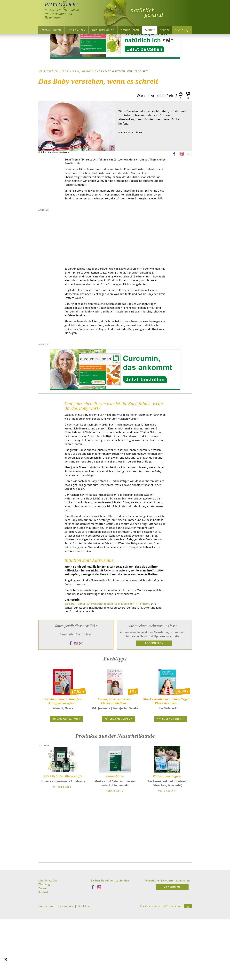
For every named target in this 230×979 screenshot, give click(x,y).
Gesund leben (130, 30)
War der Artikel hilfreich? (157, 126)
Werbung (44, 956)
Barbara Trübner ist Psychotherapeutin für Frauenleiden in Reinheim (110, 675)
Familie (150, 30)
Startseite (45, 102)
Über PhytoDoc (48, 952)
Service (165, 30)
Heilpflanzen (76, 30)
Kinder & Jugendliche (81, 102)
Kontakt (43, 965)
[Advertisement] (115, 908)
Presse (42, 960)
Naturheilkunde (103, 30)
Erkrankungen (51, 30)
